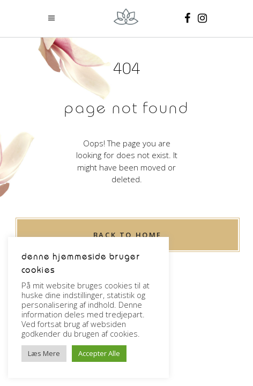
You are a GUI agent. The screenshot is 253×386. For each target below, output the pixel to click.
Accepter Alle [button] (99, 353)
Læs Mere (44, 353)
